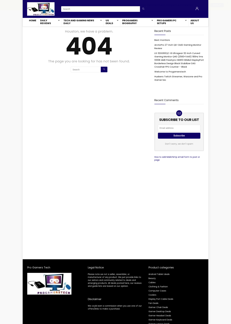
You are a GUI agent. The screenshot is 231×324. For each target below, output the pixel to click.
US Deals (109, 22)
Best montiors (162, 40)
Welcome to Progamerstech (170, 71)
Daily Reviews (45, 22)
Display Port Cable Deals (160, 298)
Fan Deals (153, 303)
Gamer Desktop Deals (159, 311)
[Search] (104, 69)
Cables (152, 282)
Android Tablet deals (159, 274)
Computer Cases (157, 290)
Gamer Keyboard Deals (160, 319)
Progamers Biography (130, 22)
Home (32, 20)
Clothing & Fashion (158, 286)
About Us (194, 22)
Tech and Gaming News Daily (78, 22)
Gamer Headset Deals (159, 315)
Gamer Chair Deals (158, 307)
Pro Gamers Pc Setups (166, 22)
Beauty (152, 278)
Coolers (152, 294)
